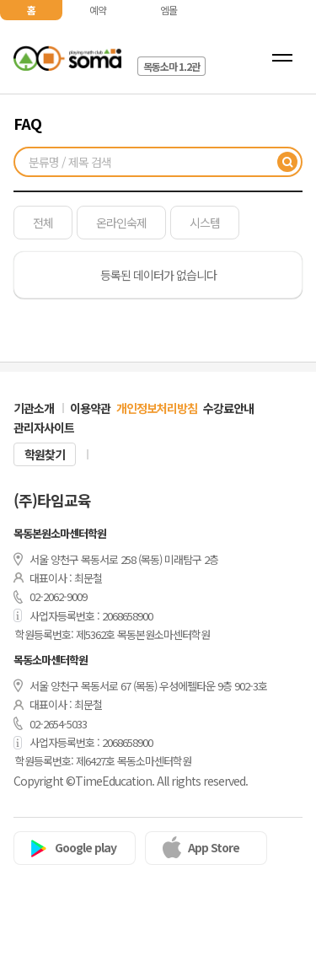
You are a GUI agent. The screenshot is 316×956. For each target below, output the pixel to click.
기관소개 (33, 408)
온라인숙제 (121, 222)
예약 (97, 10)
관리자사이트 (43, 427)
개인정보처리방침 (156, 408)
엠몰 (168, 10)
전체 (43, 222)
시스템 (205, 222)
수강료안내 (228, 408)
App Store (213, 847)
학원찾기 (44, 454)
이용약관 (90, 408)
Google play (85, 847)
